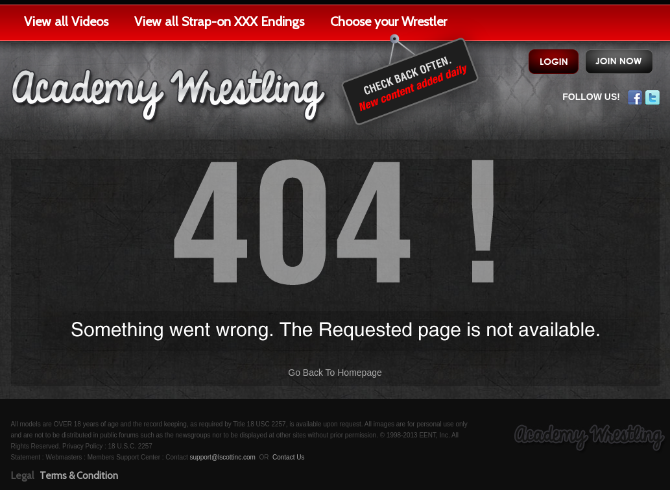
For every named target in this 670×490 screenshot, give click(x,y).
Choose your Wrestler (388, 21)
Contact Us (288, 457)
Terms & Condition (79, 476)
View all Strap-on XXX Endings (219, 21)
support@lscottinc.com (223, 457)
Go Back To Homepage (335, 372)
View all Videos (66, 21)
